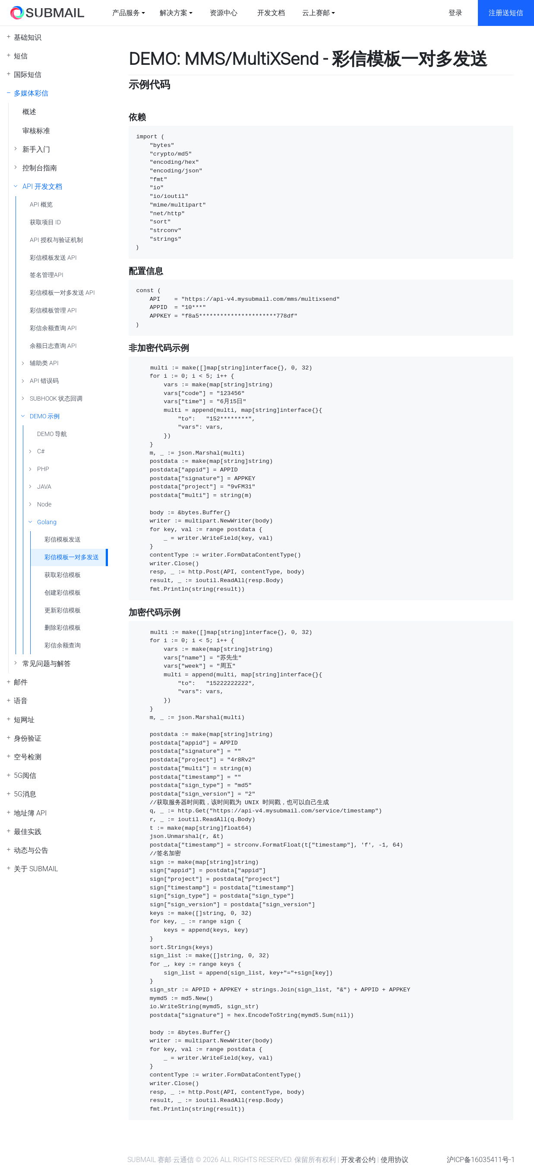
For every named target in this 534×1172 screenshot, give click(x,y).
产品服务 (126, 13)
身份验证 (27, 738)
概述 (29, 112)
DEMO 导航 (52, 434)
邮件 (21, 682)
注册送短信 (506, 13)
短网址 (24, 720)
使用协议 (394, 1160)
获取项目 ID (45, 222)
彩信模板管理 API (53, 310)
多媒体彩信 (31, 93)
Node (44, 504)
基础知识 (27, 37)
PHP (43, 469)
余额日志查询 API (53, 346)
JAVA (44, 486)
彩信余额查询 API (53, 328)
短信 (21, 56)
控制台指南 (39, 168)
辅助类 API (44, 363)
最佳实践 (27, 832)
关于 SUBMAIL (36, 869)
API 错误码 (44, 381)
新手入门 (36, 149)
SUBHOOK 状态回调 (56, 398)
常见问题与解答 (46, 663)
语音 (21, 701)
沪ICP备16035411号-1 (481, 1160)
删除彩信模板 (62, 627)
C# (40, 451)
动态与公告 (31, 850)
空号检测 (27, 757)
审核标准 (36, 131)
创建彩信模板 (62, 592)
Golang (47, 522)
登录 (455, 13)
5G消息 (25, 794)
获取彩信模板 (62, 575)
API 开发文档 (42, 186)
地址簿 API (30, 813)
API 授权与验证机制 (56, 240)
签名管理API (46, 275)
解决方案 (173, 13)
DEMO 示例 (45, 416)
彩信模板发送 (62, 539)
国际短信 (27, 74)
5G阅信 (25, 775)
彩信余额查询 (62, 645)
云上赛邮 (316, 13)
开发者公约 (358, 1160)
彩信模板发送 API (53, 257)
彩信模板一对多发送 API (62, 292)
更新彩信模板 (62, 610)
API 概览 (41, 204)
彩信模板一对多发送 (71, 557)
